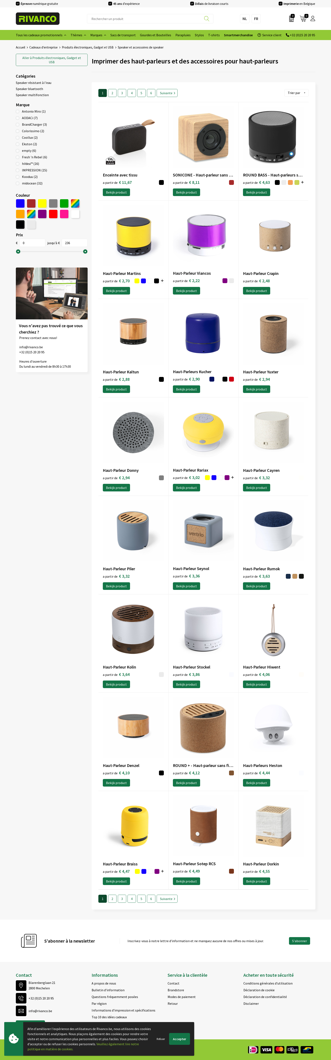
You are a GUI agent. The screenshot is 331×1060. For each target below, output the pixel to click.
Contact (173, 983)
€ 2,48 (256, 280)
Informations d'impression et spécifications (123, 1010)
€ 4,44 (256, 772)
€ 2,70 (116, 280)
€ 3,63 (256, 575)
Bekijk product (116, 192)
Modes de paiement (182, 996)
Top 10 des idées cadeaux (109, 1017)
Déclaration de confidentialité (265, 996)
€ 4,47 (116, 871)
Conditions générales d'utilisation (268, 983)
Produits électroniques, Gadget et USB (88, 47)
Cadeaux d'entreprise (43, 47)
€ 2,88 (116, 379)
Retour (173, 1003)
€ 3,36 (186, 575)
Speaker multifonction (32, 95)
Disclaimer (251, 1003)
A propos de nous (104, 983)
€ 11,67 (117, 182)
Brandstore (176, 990)
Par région (99, 1003)
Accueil (20, 47)
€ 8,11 (186, 182)
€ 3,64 (116, 674)
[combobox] (150, 18)
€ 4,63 (256, 182)
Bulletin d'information (108, 990)
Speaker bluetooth (29, 88)
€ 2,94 (256, 379)
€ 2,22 (186, 280)
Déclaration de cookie (259, 990)
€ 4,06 (256, 674)
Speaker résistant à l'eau (33, 82)
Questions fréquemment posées (115, 996)
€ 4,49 (186, 870)
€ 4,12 (186, 772)
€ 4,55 (256, 871)
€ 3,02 (186, 477)
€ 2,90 (186, 378)
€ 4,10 (116, 772)
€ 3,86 (186, 674)
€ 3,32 (256, 477)
